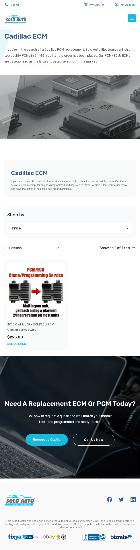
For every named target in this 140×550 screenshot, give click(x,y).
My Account (125, 4)
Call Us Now (93, 440)
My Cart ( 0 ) (97, 4)
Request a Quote (47, 440)
